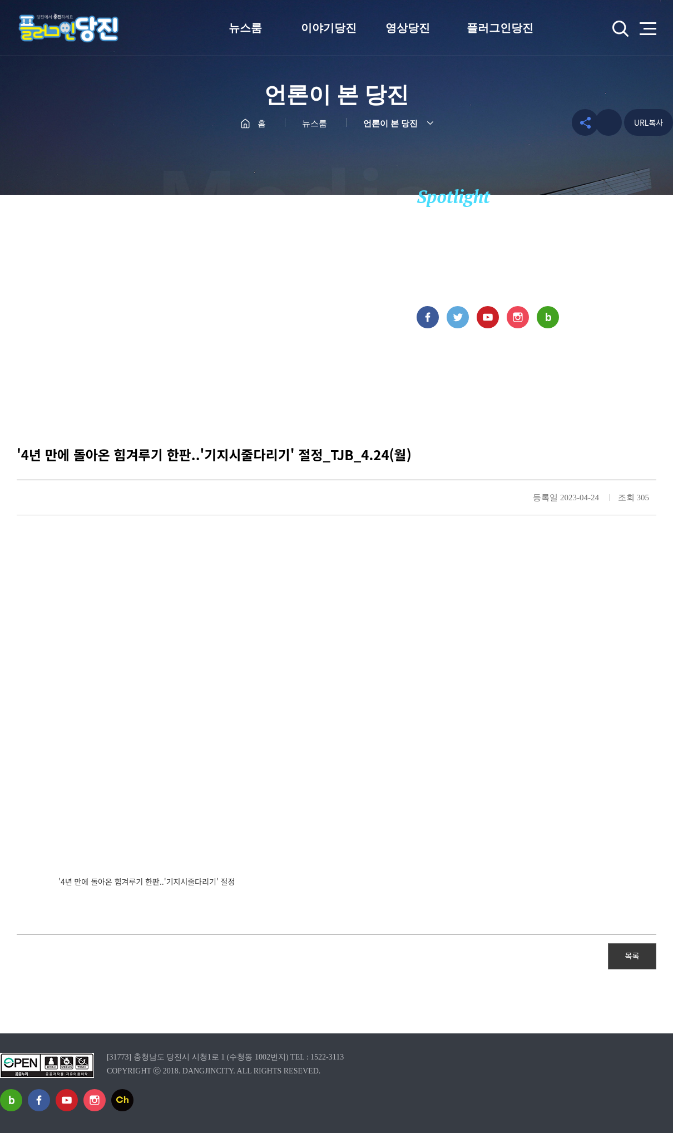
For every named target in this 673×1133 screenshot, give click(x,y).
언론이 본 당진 (390, 123)
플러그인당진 (500, 28)
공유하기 (579, 122)
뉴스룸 (245, 28)
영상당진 (407, 28)
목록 (632, 955)
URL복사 (648, 122)
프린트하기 (608, 122)
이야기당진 (329, 28)
